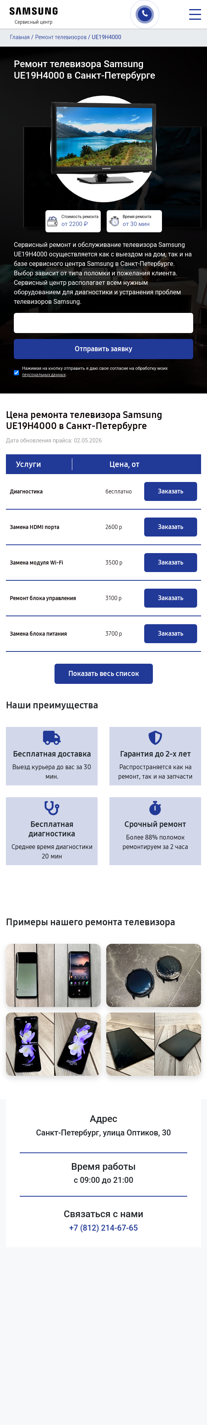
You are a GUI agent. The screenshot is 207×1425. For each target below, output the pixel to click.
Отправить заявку (103, 348)
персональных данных (44, 374)
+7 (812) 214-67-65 (103, 1228)
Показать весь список (103, 673)
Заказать (170, 491)
